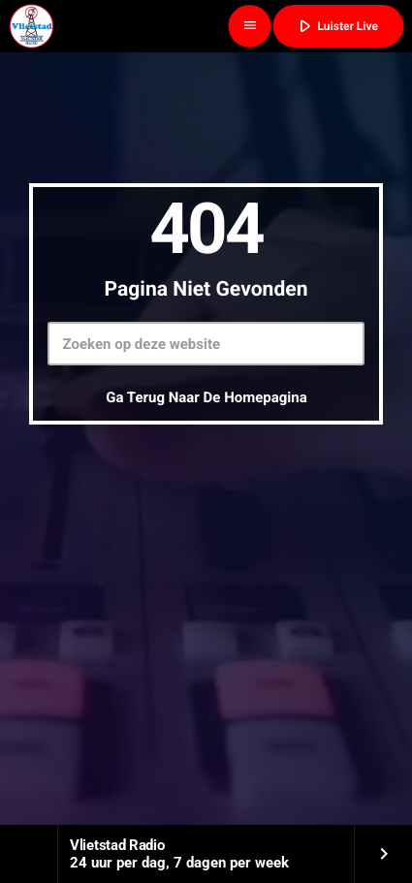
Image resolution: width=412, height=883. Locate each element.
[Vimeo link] (31, 26)
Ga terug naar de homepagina (206, 397)
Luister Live (336, 26)
